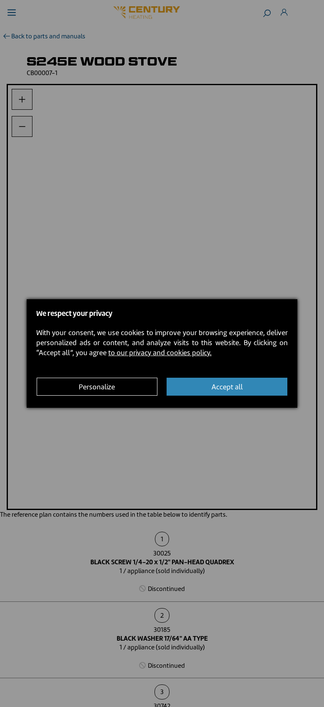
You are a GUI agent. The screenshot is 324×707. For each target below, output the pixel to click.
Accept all (227, 387)
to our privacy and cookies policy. (160, 353)
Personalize (97, 387)
